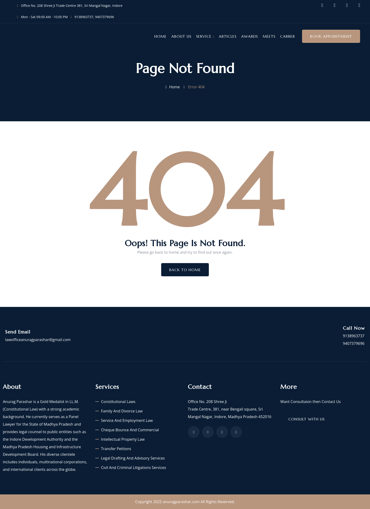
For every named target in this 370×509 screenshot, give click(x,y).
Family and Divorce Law (122, 411)
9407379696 (104, 17)
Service (203, 36)
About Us (181, 36)
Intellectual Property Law (123, 439)
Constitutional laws (118, 401)
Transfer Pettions (116, 448)
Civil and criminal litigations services (133, 467)
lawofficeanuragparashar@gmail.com (38, 339)
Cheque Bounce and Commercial (130, 429)
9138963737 (84, 17)
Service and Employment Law (127, 420)
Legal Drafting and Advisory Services (133, 458)
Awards (249, 36)
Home (160, 36)
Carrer (287, 36)
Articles (227, 36)
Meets (269, 36)
